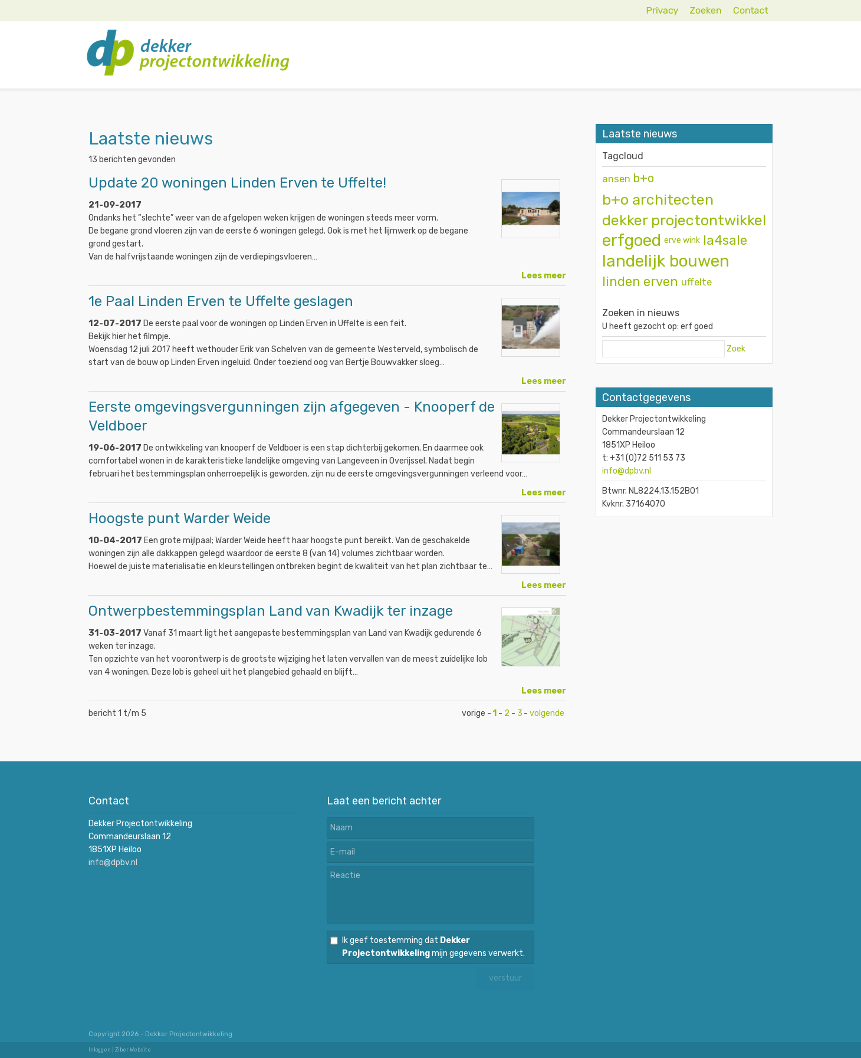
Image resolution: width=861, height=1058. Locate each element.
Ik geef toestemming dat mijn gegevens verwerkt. (433, 946)
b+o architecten (658, 199)
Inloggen (99, 1050)
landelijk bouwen (665, 261)
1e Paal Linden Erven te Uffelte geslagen (220, 301)
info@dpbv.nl (626, 471)
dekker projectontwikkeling (694, 220)
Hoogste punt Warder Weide (179, 518)
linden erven (640, 282)
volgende (547, 713)
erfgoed (631, 240)
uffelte (696, 282)
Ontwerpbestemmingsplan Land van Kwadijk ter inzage (270, 611)
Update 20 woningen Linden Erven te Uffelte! (237, 183)
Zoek (736, 349)
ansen (616, 179)
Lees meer (543, 276)
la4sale (725, 240)
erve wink (682, 240)
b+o (643, 178)
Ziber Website (133, 1050)
